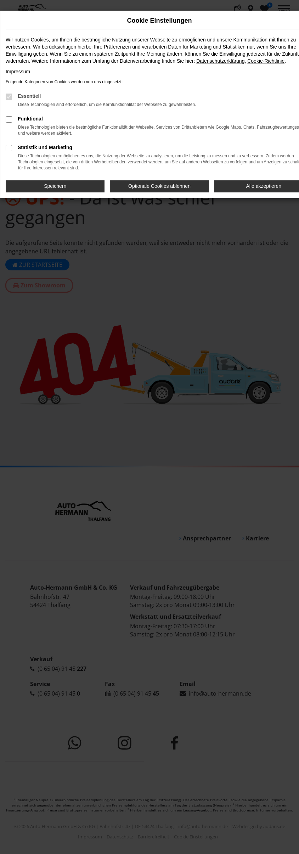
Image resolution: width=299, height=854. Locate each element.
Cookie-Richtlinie (265, 61)
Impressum (18, 71)
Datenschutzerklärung (220, 61)
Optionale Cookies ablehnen (159, 186)
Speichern (55, 186)
